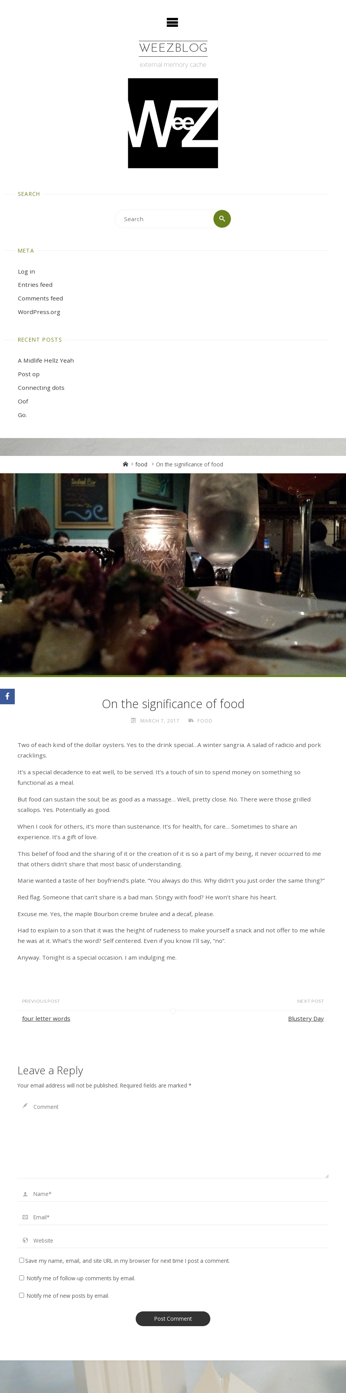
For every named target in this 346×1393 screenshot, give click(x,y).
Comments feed (40, 298)
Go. (22, 415)
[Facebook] (7, 696)
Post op (29, 374)
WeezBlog (173, 49)
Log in (26, 271)
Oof (23, 401)
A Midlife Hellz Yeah (46, 360)
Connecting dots (41, 387)
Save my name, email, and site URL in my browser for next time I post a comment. (124, 1260)
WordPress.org (39, 312)
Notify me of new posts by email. (68, 1295)
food (141, 464)
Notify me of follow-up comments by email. (81, 1278)
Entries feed (35, 285)
